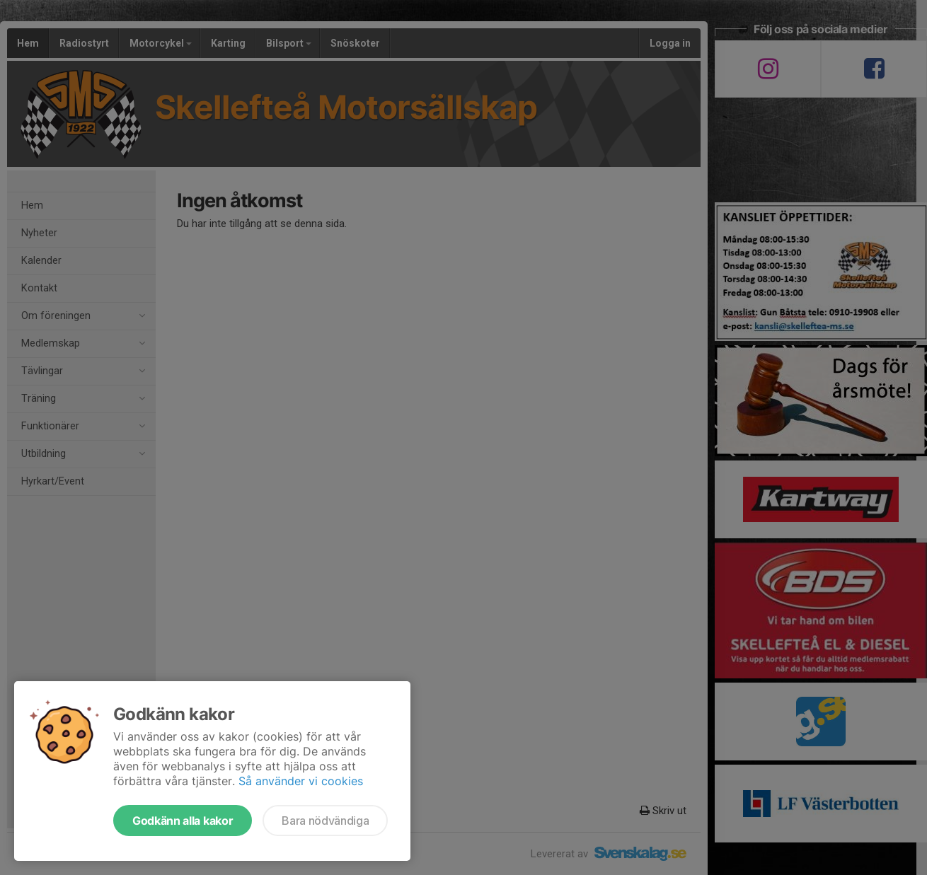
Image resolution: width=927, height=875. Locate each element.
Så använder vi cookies (300, 781)
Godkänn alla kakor (182, 820)
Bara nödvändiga (325, 820)
